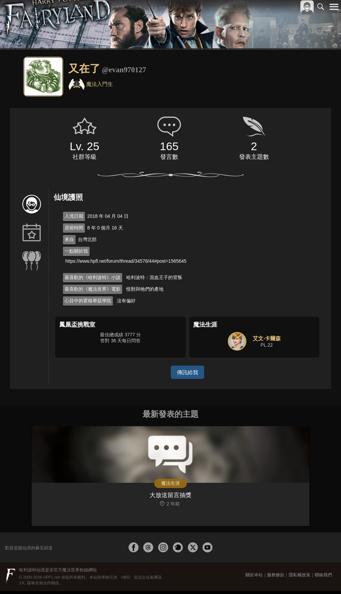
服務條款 (275, 577)
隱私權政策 (299, 577)
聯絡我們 (323, 577)
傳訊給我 (187, 372)
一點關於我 (76, 251)
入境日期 (74, 216)
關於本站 (254, 577)
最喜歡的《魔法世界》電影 (93, 289)
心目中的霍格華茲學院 (88, 300)
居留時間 (74, 227)
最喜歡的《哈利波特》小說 (93, 277)
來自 (69, 239)
